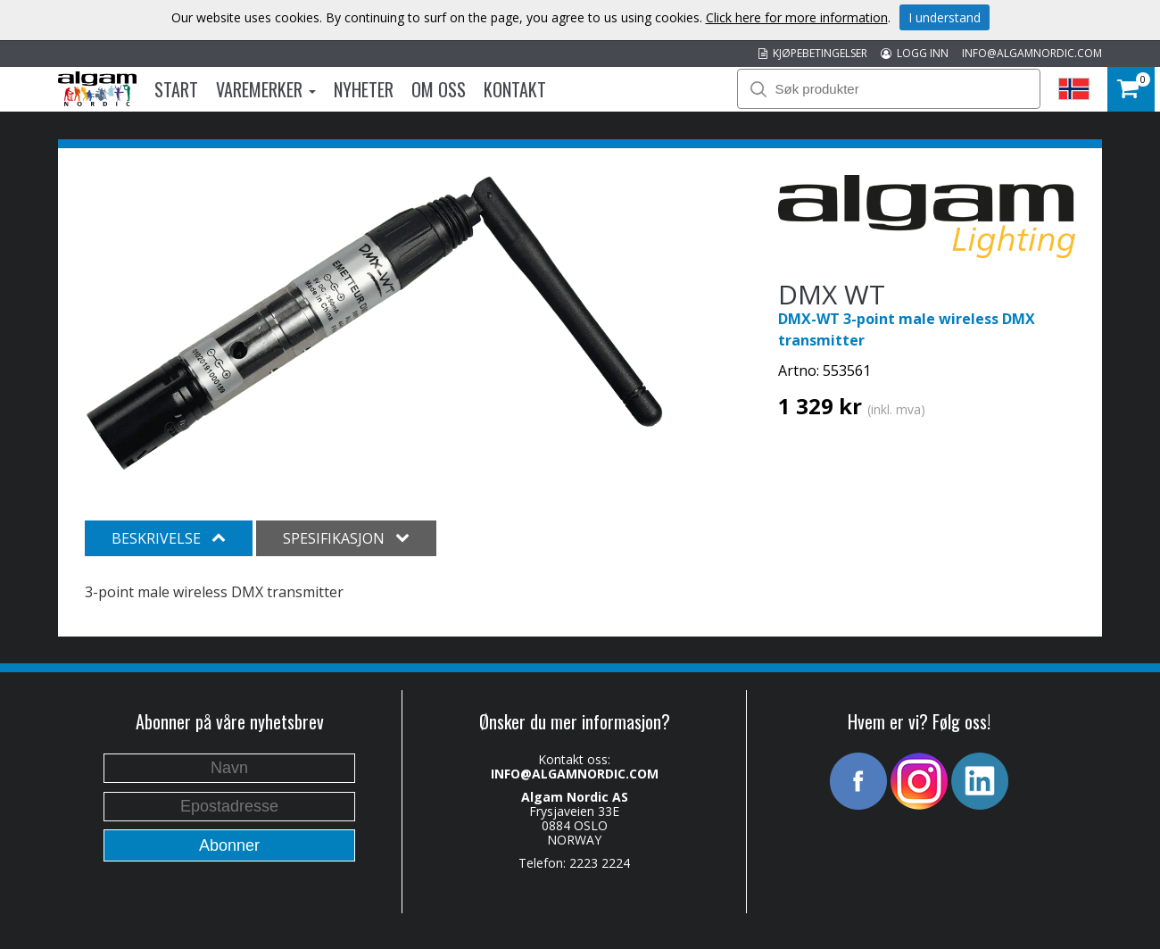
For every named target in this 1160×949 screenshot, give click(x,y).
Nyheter (364, 89)
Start (176, 89)
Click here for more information (797, 17)
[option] (374, 323)
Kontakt (515, 89)
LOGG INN (915, 53)
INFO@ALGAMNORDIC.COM (1032, 53)
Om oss (438, 89)
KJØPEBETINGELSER (812, 53)
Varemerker (266, 89)
